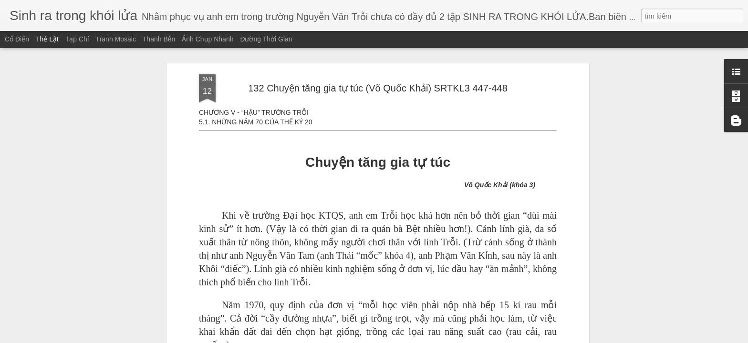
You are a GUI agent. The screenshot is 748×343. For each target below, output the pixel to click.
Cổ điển (17, 39)
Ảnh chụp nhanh (207, 39)
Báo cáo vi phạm (437, 337)
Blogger (406, 337)
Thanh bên (159, 39)
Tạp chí (77, 39)
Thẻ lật (47, 39)
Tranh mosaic (116, 39)
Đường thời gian (266, 39)
